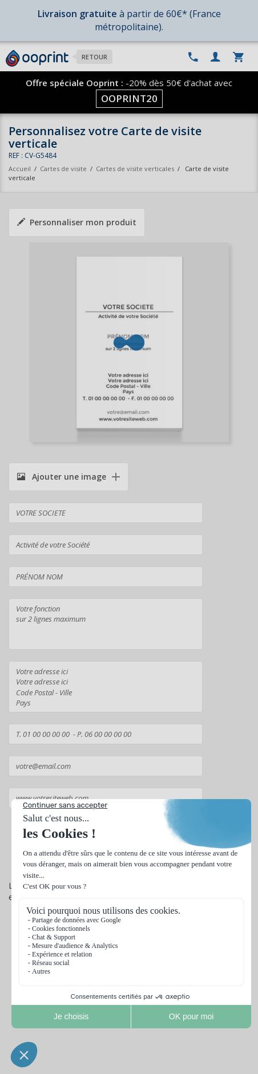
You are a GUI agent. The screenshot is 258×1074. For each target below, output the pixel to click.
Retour (94, 56)
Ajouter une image (61, 476)
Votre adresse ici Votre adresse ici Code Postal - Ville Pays (106, 686)
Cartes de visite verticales (135, 168)
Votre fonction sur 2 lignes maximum (106, 624)
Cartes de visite (63, 168)
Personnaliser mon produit (76, 222)
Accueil (20, 168)
